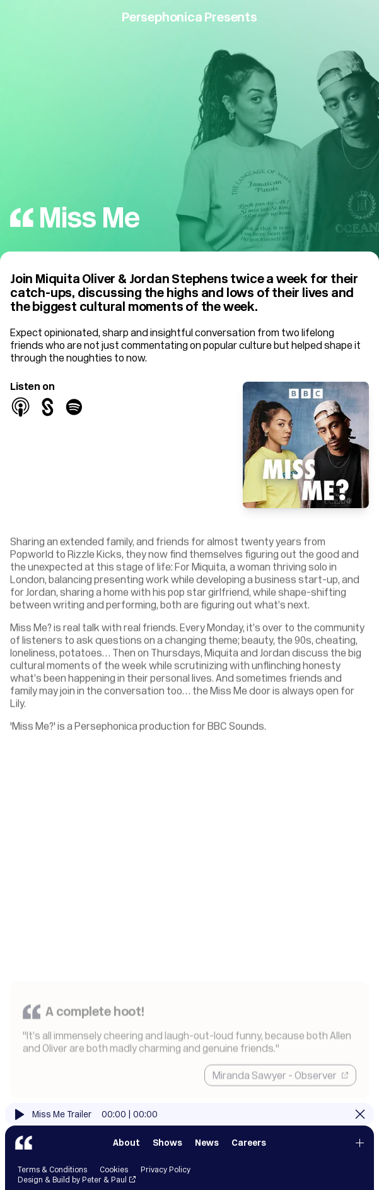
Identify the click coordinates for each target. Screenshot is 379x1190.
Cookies (114, 1178)
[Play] (20, 1123)
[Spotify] (74, 407)
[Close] (360, 1123)
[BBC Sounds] (47, 407)
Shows (167, 1151)
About (126, 1151)
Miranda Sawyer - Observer (280, 1094)
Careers (248, 1151)
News (207, 1151)
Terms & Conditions (52, 1178)
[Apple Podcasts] (21, 407)
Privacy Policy (165, 1178)
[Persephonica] (23, 1151)
